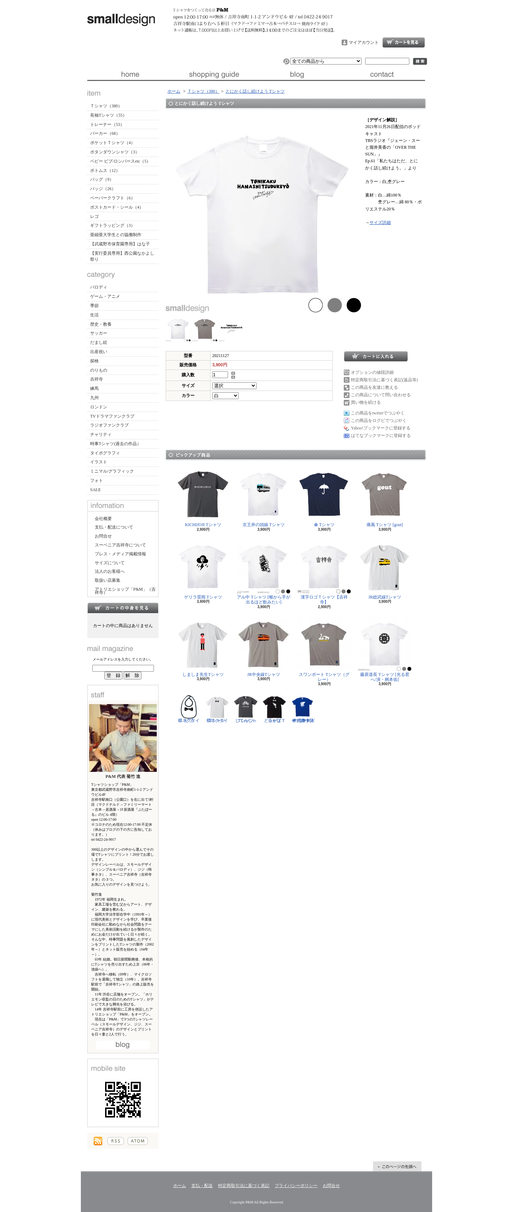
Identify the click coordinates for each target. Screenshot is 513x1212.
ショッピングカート (403, 42)
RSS (115, 1141)
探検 (94, 360)
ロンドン (98, 406)
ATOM (138, 1141)
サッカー (98, 333)
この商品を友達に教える (374, 387)
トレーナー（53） (107, 124)
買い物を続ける (366, 402)
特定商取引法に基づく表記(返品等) (384, 379)
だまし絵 (98, 342)
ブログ (298, 74)
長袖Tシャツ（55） (108, 115)
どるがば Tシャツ (274, 708)
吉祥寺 (96, 379)
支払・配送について (214, 74)
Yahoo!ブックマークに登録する (380, 428)
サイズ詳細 (380, 222)
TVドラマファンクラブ (112, 416)
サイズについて (110, 562)
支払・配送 (202, 1185)
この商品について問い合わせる (381, 394)
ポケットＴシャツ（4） (112, 142)
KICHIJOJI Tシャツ (203, 497)
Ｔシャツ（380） (106, 105)
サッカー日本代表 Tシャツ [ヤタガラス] (302, 708)
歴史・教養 (101, 324)
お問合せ (383, 74)
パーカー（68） (105, 133)
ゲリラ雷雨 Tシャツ (203, 570)
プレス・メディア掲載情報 (120, 553)
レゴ (94, 216)
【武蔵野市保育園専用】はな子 (120, 243)
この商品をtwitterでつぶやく (378, 413)
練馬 (94, 388)
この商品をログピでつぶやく (378, 420)
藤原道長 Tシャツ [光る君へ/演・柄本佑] (384, 649)
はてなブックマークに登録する (381, 435)
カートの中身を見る (123, 607)
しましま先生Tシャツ (203, 647)
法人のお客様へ (110, 571)
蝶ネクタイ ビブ (188, 708)
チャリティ (101, 434)
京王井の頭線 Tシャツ (263, 497)
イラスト (98, 461)
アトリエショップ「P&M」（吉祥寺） (125, 591)
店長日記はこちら (123, 1044)
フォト (96, 480)
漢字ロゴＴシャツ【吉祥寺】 (324, 572)
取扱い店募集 (107, 580)
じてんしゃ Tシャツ (245, 708)
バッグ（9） (102, 179)
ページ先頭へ (397, 1166)
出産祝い (98, 351)
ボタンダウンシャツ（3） (114, 151)
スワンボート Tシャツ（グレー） (324, 649)
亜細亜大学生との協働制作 (115, 234)
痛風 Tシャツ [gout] (384, 497)
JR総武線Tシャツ (384, 570)
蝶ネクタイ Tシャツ (217, 708)
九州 (94, 397)
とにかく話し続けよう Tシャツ (255, 91)
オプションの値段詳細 (372, 372)
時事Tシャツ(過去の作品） (115, 443)
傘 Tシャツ (324, 497)
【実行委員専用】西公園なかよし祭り (122, 256)
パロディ (98, 287)
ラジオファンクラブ (109, 425)
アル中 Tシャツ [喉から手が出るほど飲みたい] (263, 572)
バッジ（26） (103, 188)
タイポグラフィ (105, 452)
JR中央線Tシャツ (263, 647)
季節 (94, 305)
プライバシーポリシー (296, 1185)
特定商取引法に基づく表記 (243, 1185)
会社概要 (103, 518)
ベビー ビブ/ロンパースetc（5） (120, 161)
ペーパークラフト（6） (112, 197)
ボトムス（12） (105, 170)
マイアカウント (364, 42)
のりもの (98, 370)
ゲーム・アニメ (105, 296)
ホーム (129, 74)
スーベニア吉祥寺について (120, 545)
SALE (95, 489)
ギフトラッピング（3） (112, 225)
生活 (94, 314)
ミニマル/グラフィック (112, 471)
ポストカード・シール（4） (117, 207)
